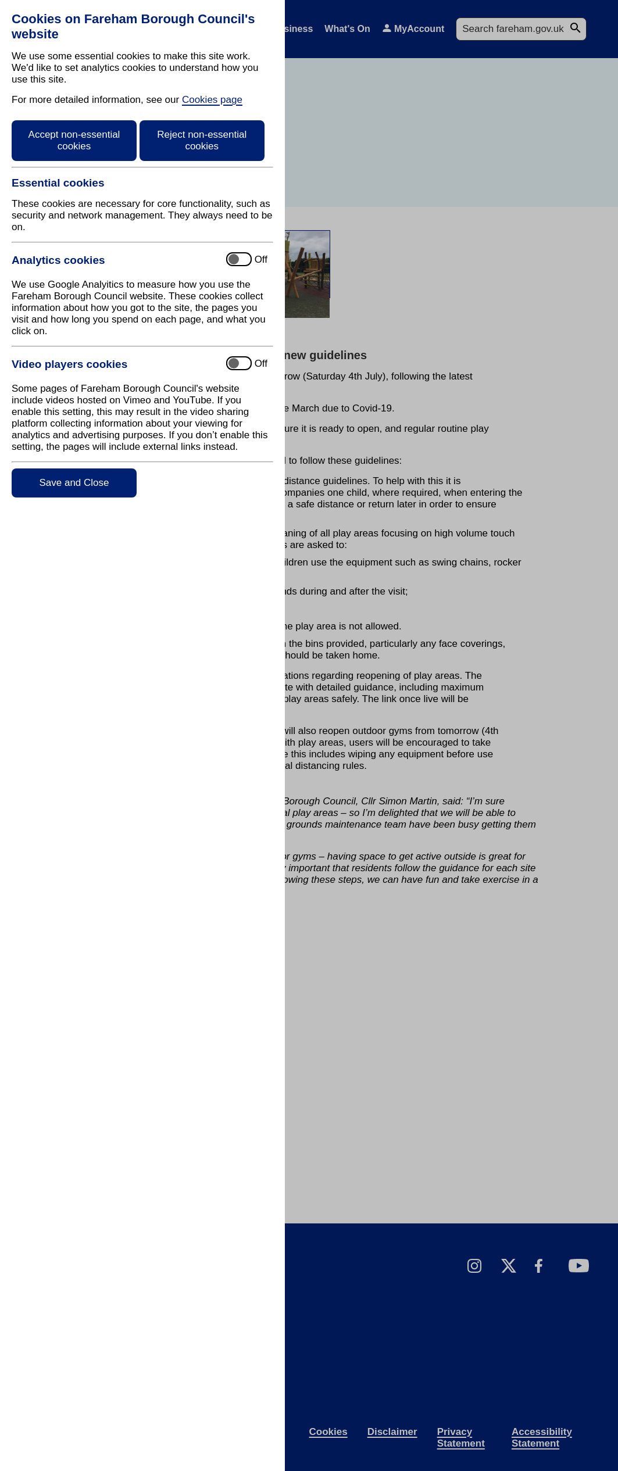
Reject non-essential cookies (202, 140)
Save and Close (74, 482)
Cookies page (212, 99)
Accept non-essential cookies (74, 140)
